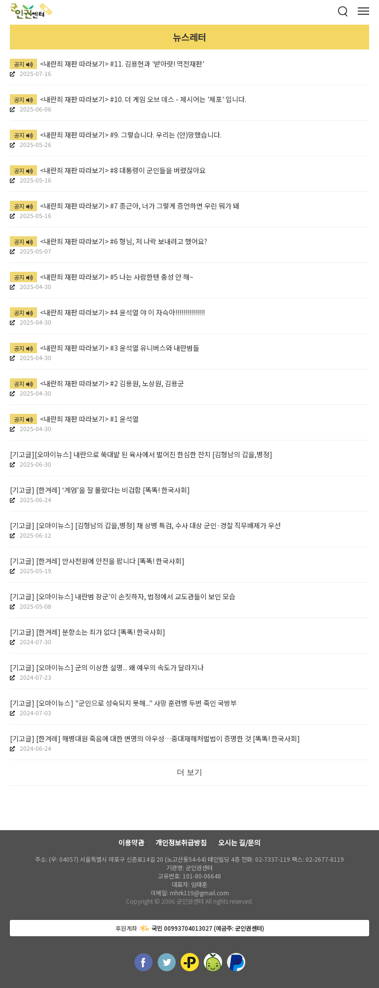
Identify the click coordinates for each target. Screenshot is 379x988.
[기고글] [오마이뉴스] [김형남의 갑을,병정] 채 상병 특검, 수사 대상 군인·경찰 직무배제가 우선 (145, 525)
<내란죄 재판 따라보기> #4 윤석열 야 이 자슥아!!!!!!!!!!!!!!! (107, 312)
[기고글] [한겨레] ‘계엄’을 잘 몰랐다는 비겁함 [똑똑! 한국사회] (100, 490)
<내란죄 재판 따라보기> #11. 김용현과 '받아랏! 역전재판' (107, 64)
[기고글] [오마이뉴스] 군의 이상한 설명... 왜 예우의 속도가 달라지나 (107, 667)
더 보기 (189, 772)
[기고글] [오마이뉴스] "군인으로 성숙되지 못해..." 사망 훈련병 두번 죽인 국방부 (123, 703)
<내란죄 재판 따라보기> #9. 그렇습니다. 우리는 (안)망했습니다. (116, 135)
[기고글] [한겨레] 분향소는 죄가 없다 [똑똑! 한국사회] (87, 632)
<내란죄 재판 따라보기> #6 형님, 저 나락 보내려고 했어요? (108, 241)
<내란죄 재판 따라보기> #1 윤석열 (74, 419)
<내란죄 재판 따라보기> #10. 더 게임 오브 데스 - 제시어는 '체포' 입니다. (128, 99)
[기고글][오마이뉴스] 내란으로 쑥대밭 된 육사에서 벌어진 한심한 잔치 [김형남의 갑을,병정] (141, 454)
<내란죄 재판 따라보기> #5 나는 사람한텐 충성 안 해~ (101, 277)
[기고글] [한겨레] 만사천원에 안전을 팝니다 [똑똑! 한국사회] (97, 561)
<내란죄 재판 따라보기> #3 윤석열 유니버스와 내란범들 (104, 348)
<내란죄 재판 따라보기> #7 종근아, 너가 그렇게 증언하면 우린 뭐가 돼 (124, 206)
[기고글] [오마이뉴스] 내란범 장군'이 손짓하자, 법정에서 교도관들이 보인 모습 (122, 596)
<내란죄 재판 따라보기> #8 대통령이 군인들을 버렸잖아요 (108, 170)
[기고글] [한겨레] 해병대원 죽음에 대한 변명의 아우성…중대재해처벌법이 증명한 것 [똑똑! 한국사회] (155, 738)
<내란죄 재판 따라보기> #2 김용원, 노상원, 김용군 (97, 383)
